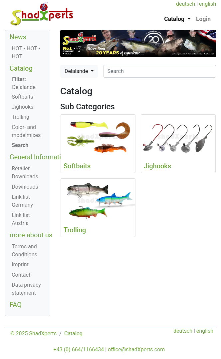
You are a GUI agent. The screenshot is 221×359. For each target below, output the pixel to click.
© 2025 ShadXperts (33, 333)
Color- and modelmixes (26, 131)
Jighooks (22, 107)
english (207, 4)
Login (203, 19)
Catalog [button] (175, 19)
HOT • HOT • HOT (26, 52)
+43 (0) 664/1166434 (79, 349)
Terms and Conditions (24, 250)
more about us (31, 235)
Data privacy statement (26, 289)
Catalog (21, 68)
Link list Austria (21, 219)
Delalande (77, 71)
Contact (21, 275)
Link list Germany (22, 201)
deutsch (185, 4)
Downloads (25, 187)
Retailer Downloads (25, 172)
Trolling (20, 117)
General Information (39, 157)
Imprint (20, 264)
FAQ (16, 305)
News (18, 37)
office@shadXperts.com (136, 349)
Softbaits (22, 97)
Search (20, 145)
